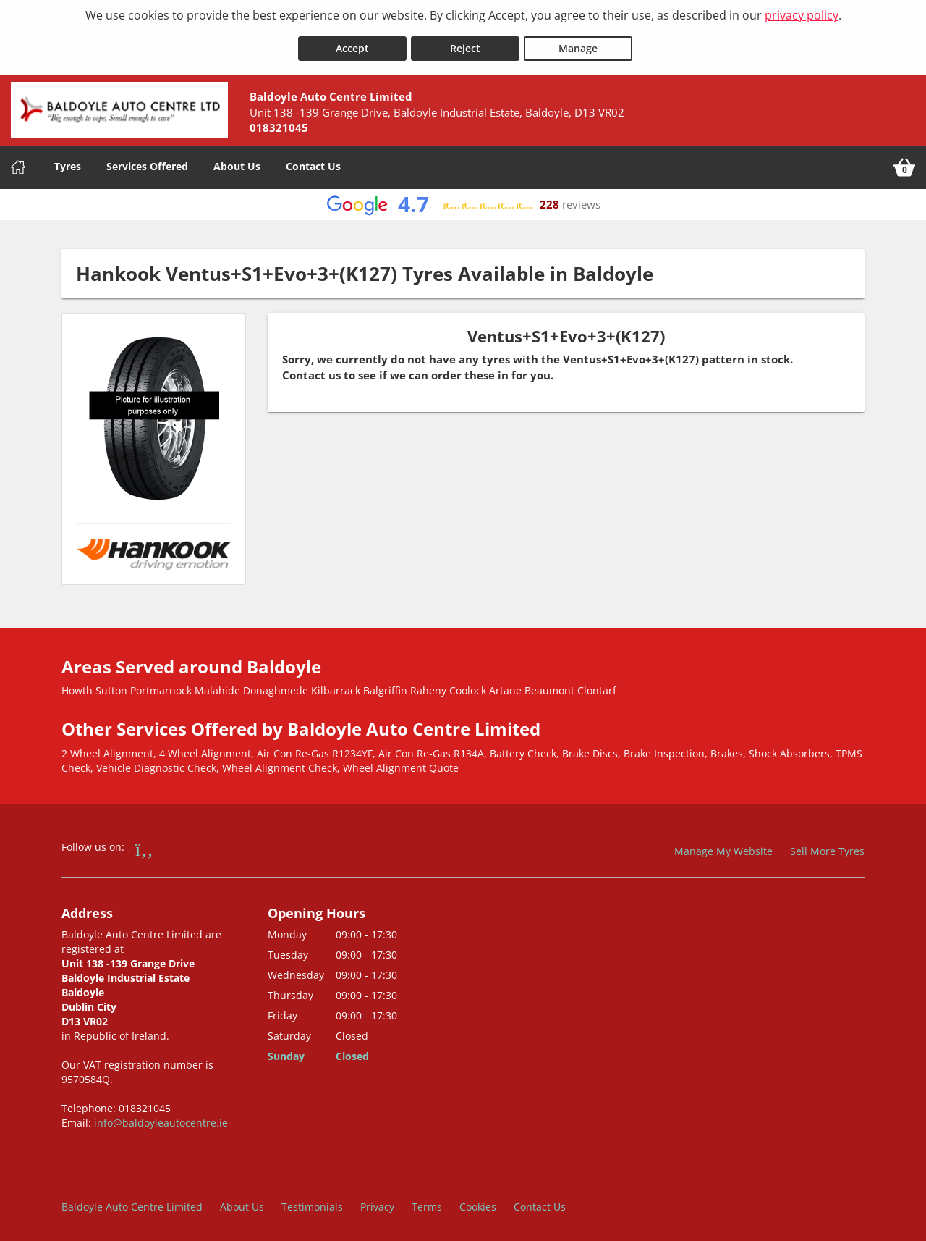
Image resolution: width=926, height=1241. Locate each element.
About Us (236, 160)
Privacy (377, 1201)
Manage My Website (723, 844)
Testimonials (312, 1201)
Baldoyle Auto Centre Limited (132, 1201)
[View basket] (904, 161)
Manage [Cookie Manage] (578, 42)
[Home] (18, 161)
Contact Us (313, 160)
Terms (427, 1201)
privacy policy (801, 15)
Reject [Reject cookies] (465, 42)
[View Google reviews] (463, 198)
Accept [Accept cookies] (352, 42)
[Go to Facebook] (144, 842)
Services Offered (147, 160)
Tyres (67, 160)
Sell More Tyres (827, 844)
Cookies (477, 1201)
